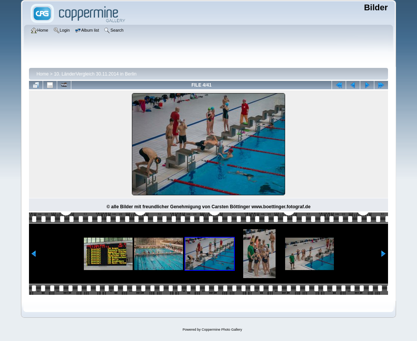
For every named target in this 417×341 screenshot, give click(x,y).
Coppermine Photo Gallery (222, 329)
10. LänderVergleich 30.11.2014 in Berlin (95, 74)
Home (43, 74)
